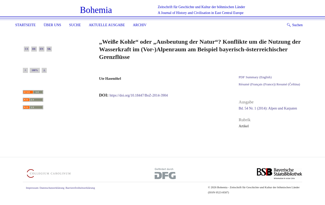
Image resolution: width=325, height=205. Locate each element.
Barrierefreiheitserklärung (80, 187)
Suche (75, 25)
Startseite (25, 25)
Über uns (52, 25)
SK (49, 49)
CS (26, 49)
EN (41, 49)
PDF (242, 77)
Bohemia (96, 10)
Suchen (295, 25)
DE (34, 49)
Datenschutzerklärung (52, 187)
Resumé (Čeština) (288, 84)
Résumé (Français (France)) (257, 84)
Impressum (32, 187)
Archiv (140, 25)
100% (35, 70)
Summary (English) (258, 77)
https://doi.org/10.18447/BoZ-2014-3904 (139, 95)
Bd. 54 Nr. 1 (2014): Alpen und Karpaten (268, 108)
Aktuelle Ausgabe (107, 25)
